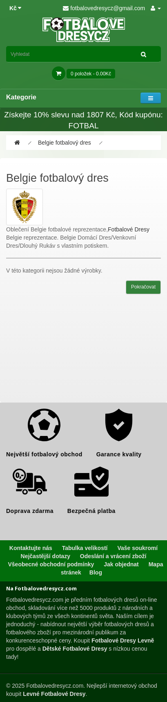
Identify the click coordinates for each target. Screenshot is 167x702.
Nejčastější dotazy (45, 556)
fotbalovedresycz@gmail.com (104, 8)
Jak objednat (121, 564)
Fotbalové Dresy (128, 229)
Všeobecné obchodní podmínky (51, 564)
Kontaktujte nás (30, 548)
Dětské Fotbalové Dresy (74, 648)
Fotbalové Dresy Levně (122, 640)
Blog (95, 572)
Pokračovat (143, 287)
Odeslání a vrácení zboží (113, 556)
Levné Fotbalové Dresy (54, 694)
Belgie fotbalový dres (64, 142)
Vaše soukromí (137, 548)
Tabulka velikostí (85, 548)
